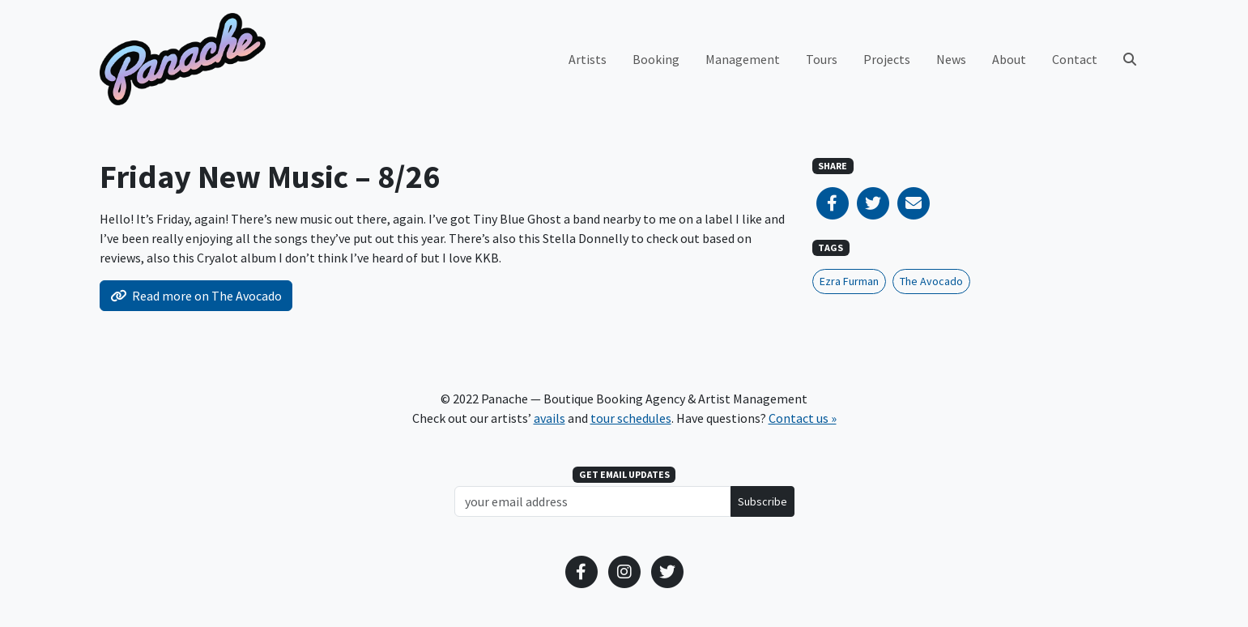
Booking (656, 59)
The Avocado (931, 281)
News (951, 59)
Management (742, 59)
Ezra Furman (849, 281)
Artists (588, 59)
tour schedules (630, 418)
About (1009, 59)
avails (549, 418)
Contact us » (803, 418)
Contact (1074, 59)
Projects (886, 59)
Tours (821, 59)
